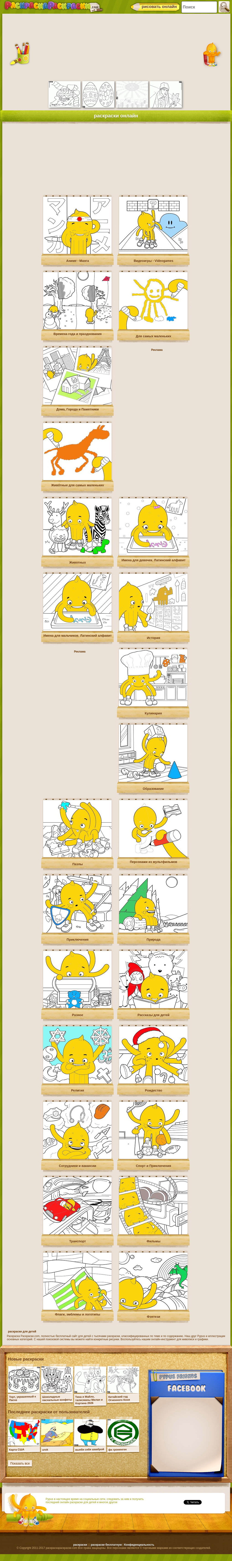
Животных (77, 562)
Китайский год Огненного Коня (119, 1398)
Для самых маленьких (153, 336)
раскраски (80, 1544)
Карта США (16, 1449)
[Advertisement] (116, 47)
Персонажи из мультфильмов (153, 862)
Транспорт (77, 1241)
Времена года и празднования (78, 334)
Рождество (153, 1090)
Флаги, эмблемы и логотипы (77, 1314)
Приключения (78, 939)
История (153, 638)
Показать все (20, 1463)
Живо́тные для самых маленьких (77, 485)
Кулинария (153, 713)
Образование (153, 789)
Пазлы (77, 864)
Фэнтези (153, 1317)
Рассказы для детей (153, 1015)
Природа (154, 939)
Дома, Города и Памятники (77, 409)
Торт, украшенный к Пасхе (22, 1398)
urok (45, 1449)
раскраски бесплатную (106, 1544)
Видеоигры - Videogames (153, 261)
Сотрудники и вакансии (77, 1166)
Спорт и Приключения (153, 1166)
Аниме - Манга (77, 261)
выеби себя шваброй (89, 1449)
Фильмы (153, 1241)
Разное (77, 1015)
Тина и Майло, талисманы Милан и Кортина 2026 (89, 1400)
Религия (77, 1090)
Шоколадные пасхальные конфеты (57, 1398)
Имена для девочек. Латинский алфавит (154, 560)
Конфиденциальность (139, 1544)
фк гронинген (117, 1449)
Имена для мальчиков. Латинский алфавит (77, 635)
